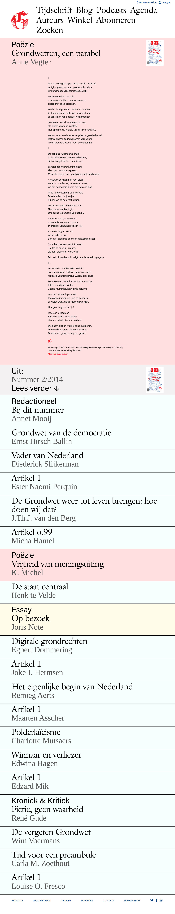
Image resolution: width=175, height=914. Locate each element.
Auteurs (50, 19)
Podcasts (111, 9)
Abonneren (116, 19)
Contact (108, 900)
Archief (66, 900)
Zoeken (49, 29)
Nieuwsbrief (132, 900)
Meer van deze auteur (58, 353)
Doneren (87, 900)
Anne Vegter (31, 61)
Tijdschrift (54, 9)
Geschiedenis (42, 900)
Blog (84, 9)
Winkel (79, 19)
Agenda (143, 9)
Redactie (17, 900)
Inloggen (165, 2)
